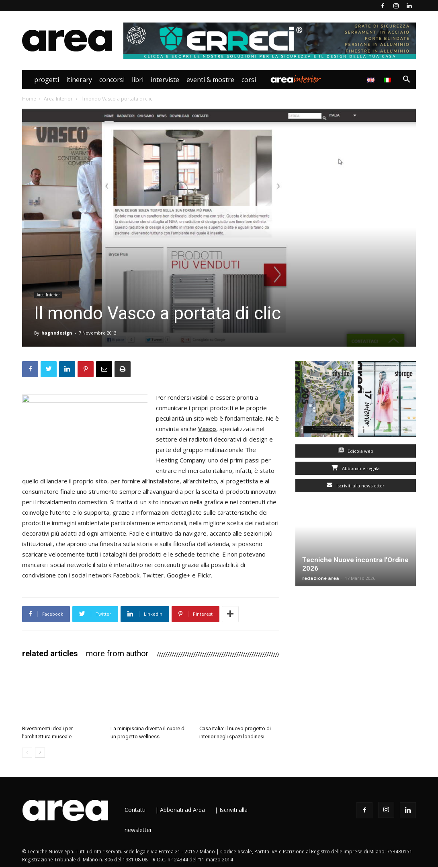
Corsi (249, 79)
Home (29, 98)
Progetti (46, 79)
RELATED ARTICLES (50, 653)
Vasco (207, 429)
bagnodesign (56, 333)
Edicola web (355, 451)
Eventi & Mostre (210, 79)
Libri (137, 79)
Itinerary (79, 79)
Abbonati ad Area (182, 810)
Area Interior (296, 79)
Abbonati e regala (356, 468)
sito (101, 481)
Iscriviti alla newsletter (356, 486)
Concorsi (112, 79)
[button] (406, 80)
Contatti (135, 810)
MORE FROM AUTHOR (117, 653)
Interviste (165, 79)
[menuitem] (388, 79)
